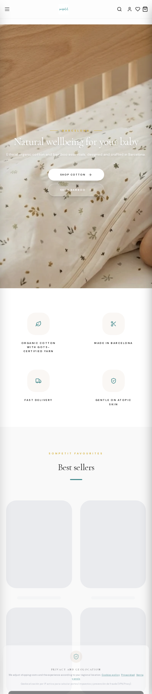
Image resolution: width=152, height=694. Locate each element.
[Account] (129, 9)
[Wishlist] (137, 9)
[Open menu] (7, 9)
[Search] (119, 9)
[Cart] (145, 9)
